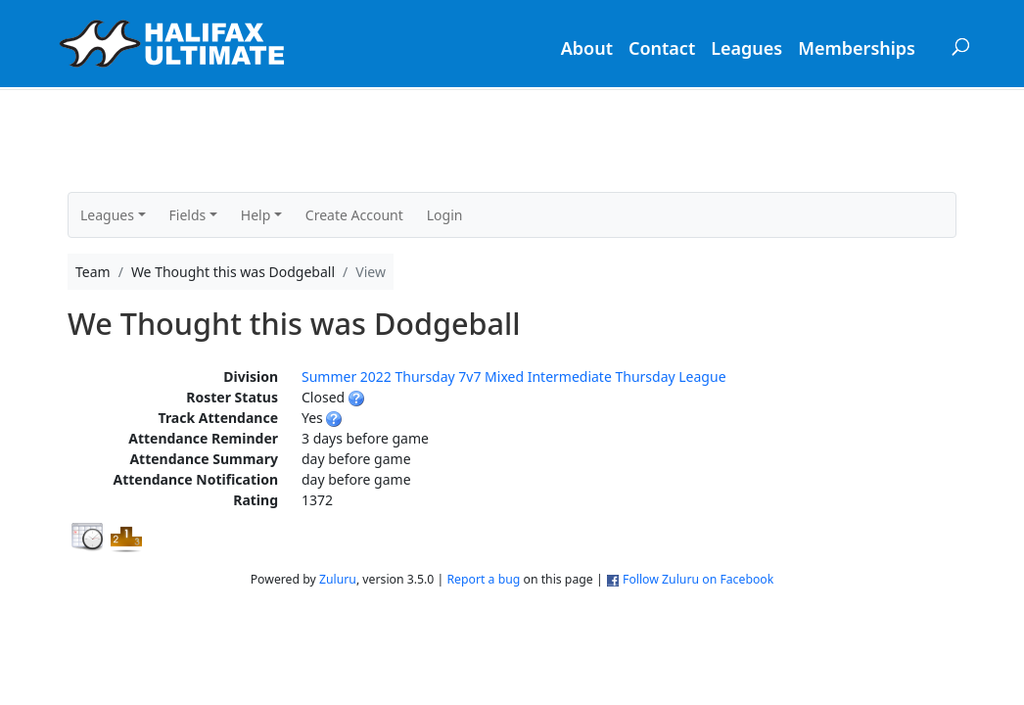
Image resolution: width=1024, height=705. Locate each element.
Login (445, 215)
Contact (661, 48)
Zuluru (337, 579)
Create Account (354, 215)
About (587, 48)
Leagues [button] (107, 215)
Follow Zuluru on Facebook (698, 579)
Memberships (856, 48)
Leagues (746, 48)
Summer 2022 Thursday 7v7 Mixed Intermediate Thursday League (514, 376)
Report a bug (483, 579)
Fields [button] (188, 215)
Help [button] (256, 215)
